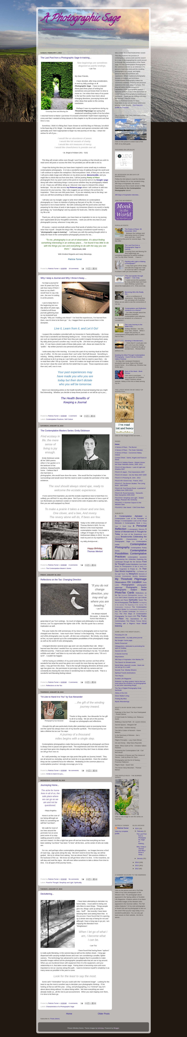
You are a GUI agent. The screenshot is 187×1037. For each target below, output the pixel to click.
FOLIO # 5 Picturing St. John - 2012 (128, 478)
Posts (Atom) (55, 1019)
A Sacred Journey (121, 654)
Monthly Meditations (139, 576)
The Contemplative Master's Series (58, 568)
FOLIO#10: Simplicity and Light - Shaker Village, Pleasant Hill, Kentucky (129, 499)
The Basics (133, 602)
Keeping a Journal (74, 402)
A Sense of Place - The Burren (126, 447)
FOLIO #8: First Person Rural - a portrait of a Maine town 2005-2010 (130, 489)
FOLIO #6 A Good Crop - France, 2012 (129, 481)
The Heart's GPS (130, 616)
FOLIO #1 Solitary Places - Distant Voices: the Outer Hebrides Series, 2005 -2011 (130, 463)
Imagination (123, 569)
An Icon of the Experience (131, 534)
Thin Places (130, 621)
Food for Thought (52, 882)
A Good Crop (125, 526)
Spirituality (78, 882)
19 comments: (74, 268)
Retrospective (132, 595)
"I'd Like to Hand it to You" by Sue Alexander (62, 697)
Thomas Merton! (95, 551)
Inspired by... (131, 571)
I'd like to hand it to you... (55, 774)
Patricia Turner (123, 828)
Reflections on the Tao (54, 685)
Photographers (128, 585)
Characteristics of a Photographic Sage (60, 1006)
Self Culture (68, 419)
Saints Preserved (121, 643)
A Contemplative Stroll (131, 523)
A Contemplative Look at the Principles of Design (131, 518)
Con (133, 541)
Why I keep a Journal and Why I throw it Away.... (63, 278)
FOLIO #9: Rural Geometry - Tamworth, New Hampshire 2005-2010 (129, 494)
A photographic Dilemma (136, 529)
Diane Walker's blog (122, 696)
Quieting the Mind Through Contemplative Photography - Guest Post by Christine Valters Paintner (130, 357)
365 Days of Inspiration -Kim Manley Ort (129, 659)
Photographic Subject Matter (131, 590)
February (140, 831)
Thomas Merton (141, 621)
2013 (137, 865)
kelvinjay (101, 1028)
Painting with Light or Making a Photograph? (135, 262)
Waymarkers (119, 657)
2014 (137, 862)
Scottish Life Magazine (123, 679)
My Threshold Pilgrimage (131, 578)
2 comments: (73, 682)
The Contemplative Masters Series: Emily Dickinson (65, 430)
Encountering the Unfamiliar (125, 559)
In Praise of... (133, 569)
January (140, 858)
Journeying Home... (50, 785)
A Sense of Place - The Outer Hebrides (129, 450)
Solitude (144, 597)
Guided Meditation (132, 564)
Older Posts (104, 1013)
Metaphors (133, 574)
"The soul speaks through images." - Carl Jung (134, 277)
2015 (137, 828)
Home (69, 1013)
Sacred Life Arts (120, 651)
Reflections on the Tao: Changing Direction (61, 579)
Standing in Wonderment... (134, 341)
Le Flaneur (140, 571)
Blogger (116, 1028)
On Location (134, 582)
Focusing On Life (121, 635)
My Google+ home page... (124, 640)
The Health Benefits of (75, 398)
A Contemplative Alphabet (128, 516)
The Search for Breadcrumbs (125, 662)
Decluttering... (47, 894)
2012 (137, 868)
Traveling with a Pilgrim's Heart (127, 623)
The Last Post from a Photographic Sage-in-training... (66, 58)
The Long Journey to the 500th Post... (133, 325)
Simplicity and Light (66, 882)
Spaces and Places (121, 600)
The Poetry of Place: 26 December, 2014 (133, 230)
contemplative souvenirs (137, 557)
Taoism (140, 600)
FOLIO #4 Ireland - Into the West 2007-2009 (130, 475)
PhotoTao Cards (124, 592)
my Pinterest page (74, 187)
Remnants (124, 595)
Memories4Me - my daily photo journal (128, 638)
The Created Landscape (127, 611)
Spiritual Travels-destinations (125, 673)
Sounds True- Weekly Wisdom (126, 670)
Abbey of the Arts (121, 693)
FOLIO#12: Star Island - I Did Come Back (130, 507)
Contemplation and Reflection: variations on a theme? (135, 309)
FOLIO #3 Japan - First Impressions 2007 (130, 472)
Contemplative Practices (55, 419)
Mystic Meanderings (122, 701)
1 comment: (73, 416)
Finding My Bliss (121, 699)
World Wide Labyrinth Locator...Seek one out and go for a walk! (129, 666)
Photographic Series (136, 587)
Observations (120, 582)
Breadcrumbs (126, 537)
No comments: (74, 770)
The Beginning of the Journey (134, 605)
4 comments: (73, 565)
